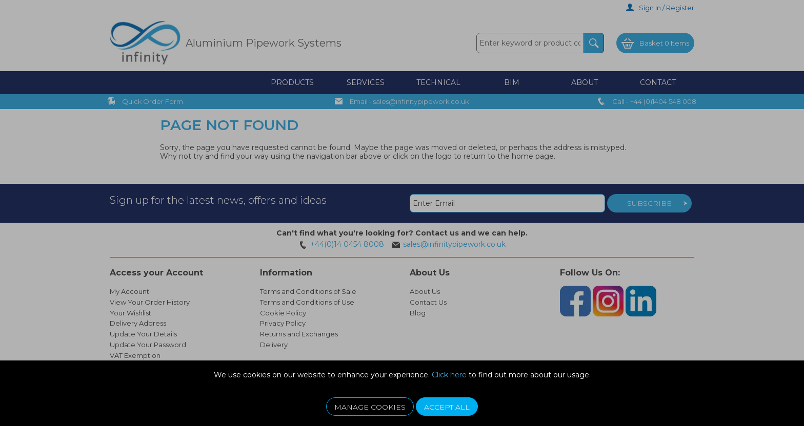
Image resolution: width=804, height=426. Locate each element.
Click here (449, 374)
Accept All (447, 407)
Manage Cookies (370, 407)
